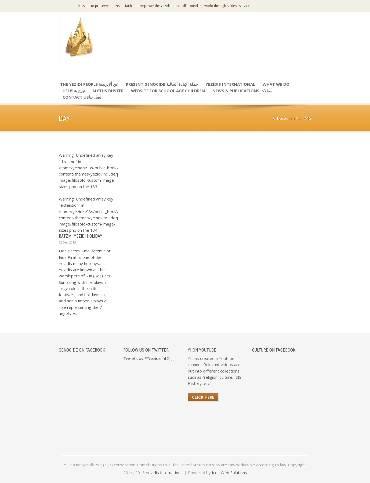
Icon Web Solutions (229, 472)
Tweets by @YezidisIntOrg (148, 358)
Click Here (203, 397)
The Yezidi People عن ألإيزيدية (89, 84)
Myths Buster (108, 90)
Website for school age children (168, 90)
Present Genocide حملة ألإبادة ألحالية (162, 84)
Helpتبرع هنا (74, 90)
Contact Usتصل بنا (82, 97)
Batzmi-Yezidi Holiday (80, 236)
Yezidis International (230, 84)
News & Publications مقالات (242, 90)
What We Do (276, 84)
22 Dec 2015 (67, 242)
